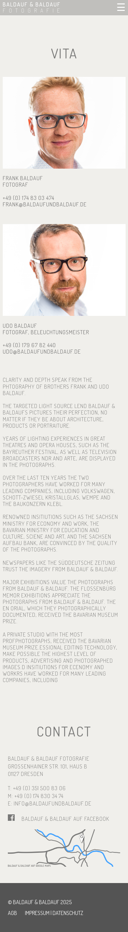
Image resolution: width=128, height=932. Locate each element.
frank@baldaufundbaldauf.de (45, 204)
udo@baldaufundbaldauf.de (42, 351)
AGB (12, 913)
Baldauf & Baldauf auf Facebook (65, 818)
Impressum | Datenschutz (54, 913)
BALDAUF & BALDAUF (33, 7)
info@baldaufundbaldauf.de (52, 803)
